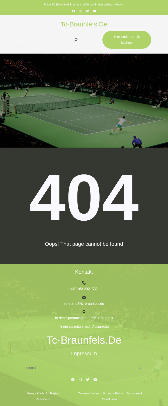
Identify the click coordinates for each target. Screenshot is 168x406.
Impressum (84, 353)
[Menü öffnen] (21, 39)
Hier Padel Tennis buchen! (127, 39)
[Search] (140, 367)
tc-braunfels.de (84, 24)
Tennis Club (35, 393)
